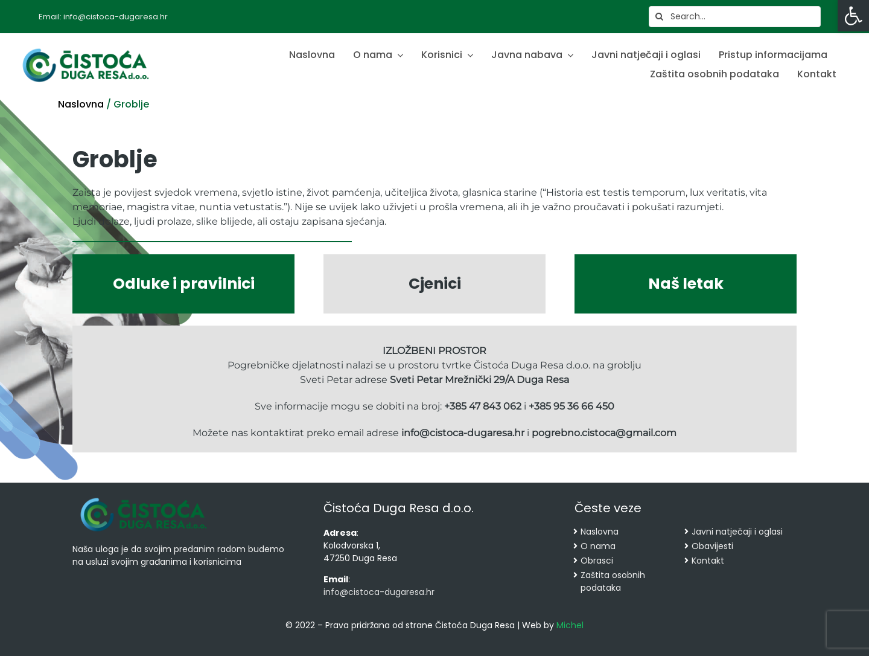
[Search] (659, 16)
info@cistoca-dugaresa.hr (461, 433)
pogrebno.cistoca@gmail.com (604, 433)
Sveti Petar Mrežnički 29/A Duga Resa (479, 379)
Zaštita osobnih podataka (613, 581)
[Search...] (735, 16)
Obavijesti (712, 546)
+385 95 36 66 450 (571, 406)
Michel (570, 625)
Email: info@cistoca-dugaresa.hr (103, 16)
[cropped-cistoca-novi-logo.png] (143, 499)
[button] (853, 15)
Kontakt (708, 561)
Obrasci (597, 561)
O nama (598, 546)
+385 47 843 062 (482, 406)
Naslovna (81, 104)
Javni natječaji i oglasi (737, 532)
